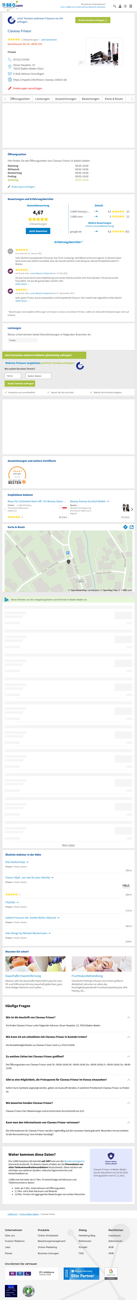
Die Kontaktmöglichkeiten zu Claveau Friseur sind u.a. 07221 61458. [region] (40, 1045)
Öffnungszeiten (20, 99)
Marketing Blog (87, 1235)
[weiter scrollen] (132, 99)
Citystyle (10, 902)
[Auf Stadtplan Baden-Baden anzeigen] (131, 526)
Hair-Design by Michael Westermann (26, 933)
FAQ (81, 1253)
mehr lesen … (22, 283)
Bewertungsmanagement (52, 1241)
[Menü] (132, 6)
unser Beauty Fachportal (41, 273)
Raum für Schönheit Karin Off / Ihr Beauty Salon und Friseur (37, 501)
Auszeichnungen (65, 99)
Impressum (114, 1235)
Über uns (10, 1235)
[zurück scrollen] (5, 99)
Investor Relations (15, 1241)
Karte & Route (114, 99)
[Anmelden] (121, 6)
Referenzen (85, 1241)
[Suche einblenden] (116, 6)
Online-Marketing (47, 1247)
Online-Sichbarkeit (48, 1235)
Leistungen (42, 99)
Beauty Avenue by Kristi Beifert (88, 501)
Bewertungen (90, 99)
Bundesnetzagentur (74, 1161)
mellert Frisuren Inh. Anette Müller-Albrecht (30, 917)
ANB (110, 1253)
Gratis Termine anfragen (92, 20)
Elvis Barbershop (15, 862)
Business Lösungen (48, 1253)
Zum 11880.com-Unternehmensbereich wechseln (83, 7)
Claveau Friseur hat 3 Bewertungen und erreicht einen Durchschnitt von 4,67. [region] (45, 1110)
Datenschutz (115, 1241)
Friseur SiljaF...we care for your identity (27, 877)
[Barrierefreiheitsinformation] (126, 6)
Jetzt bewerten (38, 231)
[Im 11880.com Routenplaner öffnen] (125, 526)
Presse (8, 1253)
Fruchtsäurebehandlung (87, 976)
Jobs (7, 1247)
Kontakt (83, 1247)
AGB (110, 1247)
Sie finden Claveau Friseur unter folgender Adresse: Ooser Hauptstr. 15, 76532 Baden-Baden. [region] (53, 1025)
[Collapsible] (128, 1017)
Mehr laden (68, 845)
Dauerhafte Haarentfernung (23, 976)
